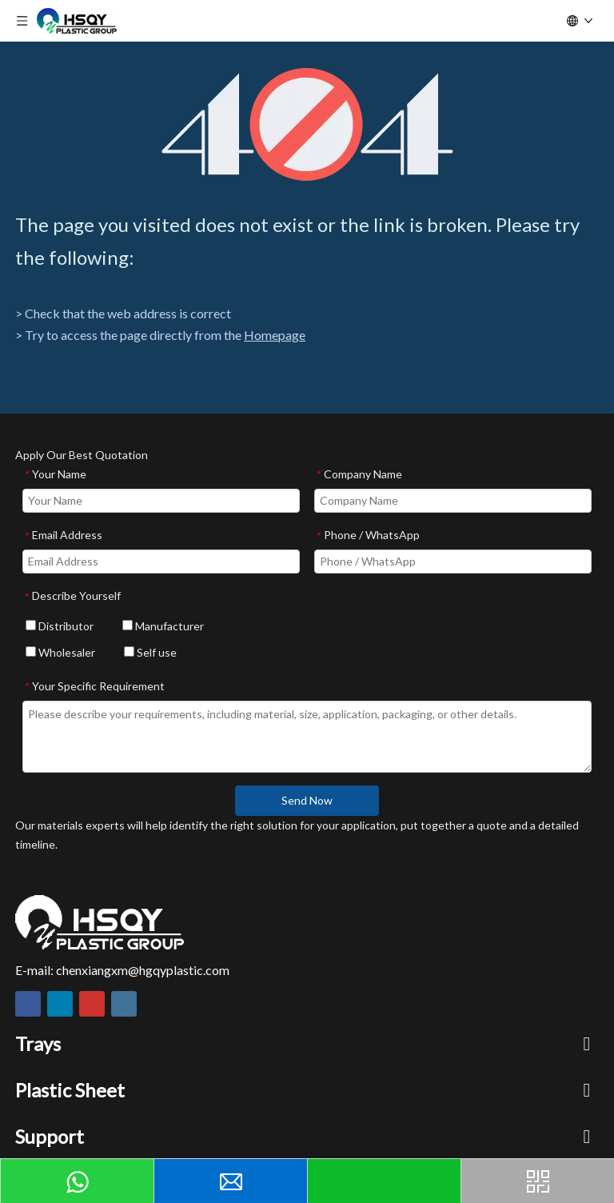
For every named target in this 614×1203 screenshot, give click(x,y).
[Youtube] (92, 1004)
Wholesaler (60, 652)
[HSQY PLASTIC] (99, 922)
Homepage (274, 334)
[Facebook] (28, 1004)
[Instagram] (124, 1004)
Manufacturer (163, 626)
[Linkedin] (60, 1004)
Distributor (60, 626)
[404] (307, 124)
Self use (150, 652)
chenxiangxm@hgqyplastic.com (142, 969)
